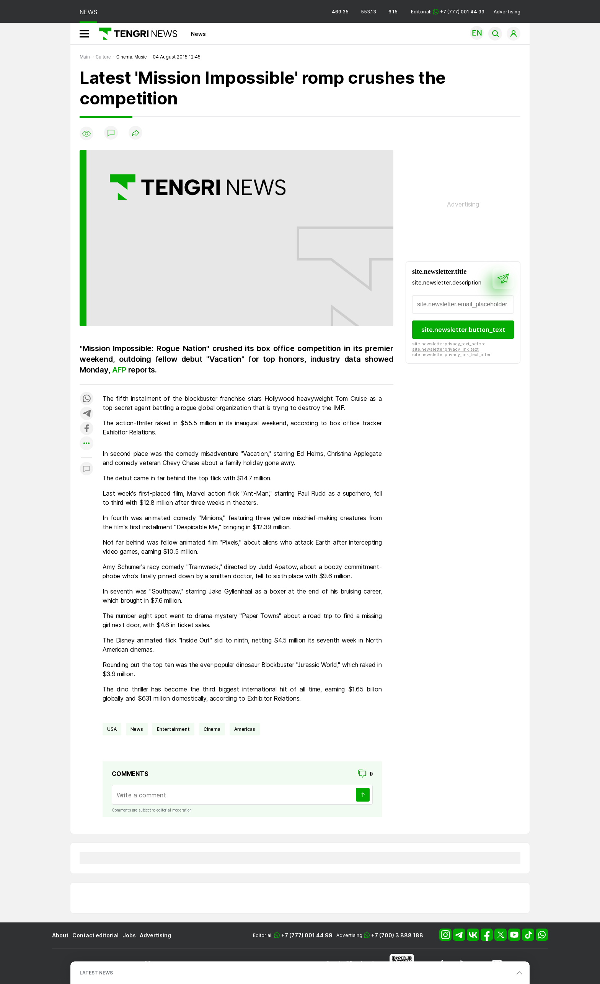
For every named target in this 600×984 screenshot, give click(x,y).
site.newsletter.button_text (463, 329)
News (198, 34)
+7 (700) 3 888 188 (397, 935)
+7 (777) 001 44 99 (307, 935)
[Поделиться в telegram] (86, 414)
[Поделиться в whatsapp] (86, 399)
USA (112, 729)
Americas (244, 729)
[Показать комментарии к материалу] (86, 469)
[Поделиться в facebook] (86, 428)
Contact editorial (95, 935)
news (136, 729)
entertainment (173, 729)
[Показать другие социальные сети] (86, 443)
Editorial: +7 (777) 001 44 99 (447, 12)
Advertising (507, 12)
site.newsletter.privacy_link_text (445, 349)
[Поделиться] (135, 133)
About (60, 935)
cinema (212, 729)
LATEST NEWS (96, 973)
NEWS (88, 12)
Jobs (129, 935)
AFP (120, 369)
